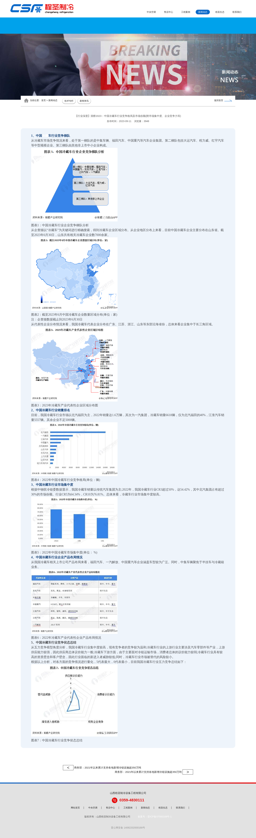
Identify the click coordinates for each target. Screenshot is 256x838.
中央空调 (151, 12)
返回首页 (223, 100)
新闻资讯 (84, 101)
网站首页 (75, 807)
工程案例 (185, 12)
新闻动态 (202, 12)
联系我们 (236, 12)
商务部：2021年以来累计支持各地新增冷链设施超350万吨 (102, 767)
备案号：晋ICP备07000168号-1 (155, 816)
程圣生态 (219, 12)
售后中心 (168, 12)
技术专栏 (68, 101)
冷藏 (45, 135)
